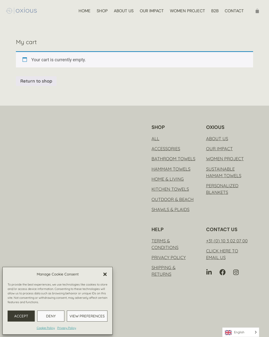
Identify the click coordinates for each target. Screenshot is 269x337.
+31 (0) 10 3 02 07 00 (227, 241)
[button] (105, 274)
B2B (215, 10)
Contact (234, 10)
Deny (51, 316)
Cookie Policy (46, 328)
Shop (102, 10)
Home (85, 10)
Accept (21, 316)
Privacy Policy (66, 328)
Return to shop (36, 81)
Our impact (152, 10)
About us (124, 10)
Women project (187, 10)
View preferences (87, 316)
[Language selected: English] (240, 332)
